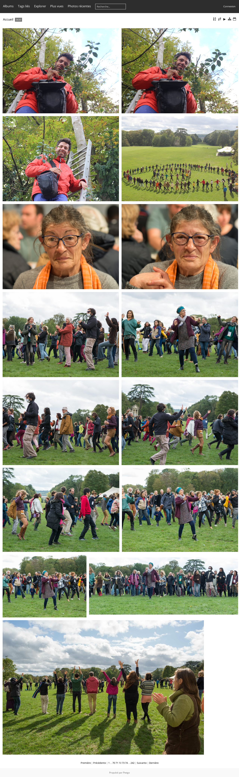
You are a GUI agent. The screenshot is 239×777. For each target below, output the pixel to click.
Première (86, 762)
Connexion (229, 6)
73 (123, 762)
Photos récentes (79, 6)
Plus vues (56, 6)
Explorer (40, 6)
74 (126, 762)
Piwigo (126, 772)
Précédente (99, 762)
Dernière (154, 762)
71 (117, 762)
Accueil (8, 19)
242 (132, 762)
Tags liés (24, 6)
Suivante (142, 762)
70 (113, 762)
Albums (8, 6)
